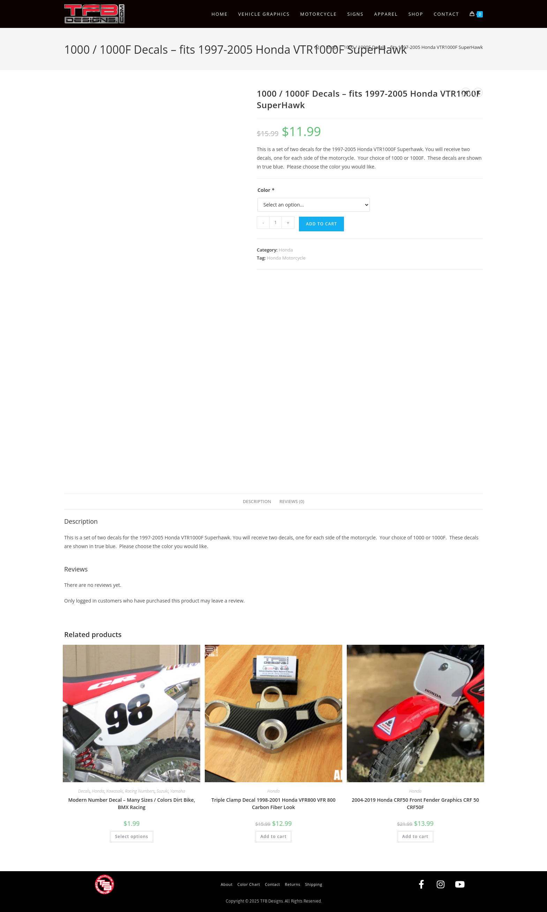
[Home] (317, 47)
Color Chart (248, 884)
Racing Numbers (140, 791)
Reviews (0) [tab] (291, 501)
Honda (286, 250)
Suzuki (162, 791)
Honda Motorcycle (286, 258)
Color (265, 190)
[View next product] (478, 92)
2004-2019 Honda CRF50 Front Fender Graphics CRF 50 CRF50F (415, 803)
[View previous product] (466, 92)
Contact (272, 884)
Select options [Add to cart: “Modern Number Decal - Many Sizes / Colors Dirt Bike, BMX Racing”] (131, 836)
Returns (292, 884)
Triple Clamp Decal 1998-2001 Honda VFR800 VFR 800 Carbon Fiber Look (273, 803)
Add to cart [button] (273, 836)
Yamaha (177, 791)
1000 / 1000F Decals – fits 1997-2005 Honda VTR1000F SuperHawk (413, 47)
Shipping (313, 884)
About (227, 884)
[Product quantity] (275, 222)
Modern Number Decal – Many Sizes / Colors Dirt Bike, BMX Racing (131, 803)
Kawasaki (114, 791)
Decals (84, 791)
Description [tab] (257, 501)
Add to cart (321, 224)
